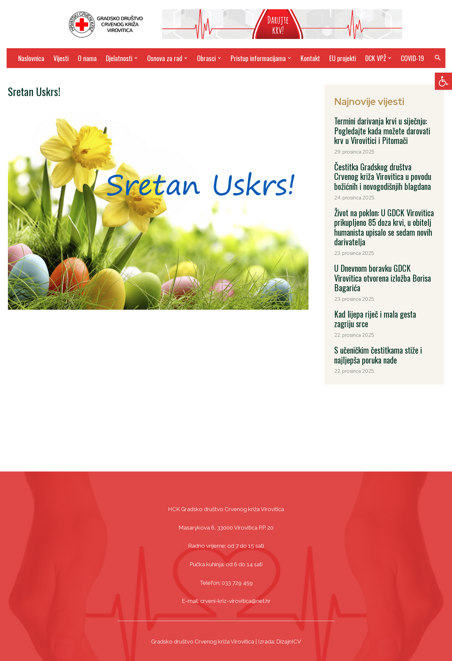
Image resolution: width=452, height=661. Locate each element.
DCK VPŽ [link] (378, 58)
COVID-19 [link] (412, 58)
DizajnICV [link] (288, 641)
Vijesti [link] (61, 58)
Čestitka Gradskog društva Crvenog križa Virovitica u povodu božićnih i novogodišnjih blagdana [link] (384, 168)
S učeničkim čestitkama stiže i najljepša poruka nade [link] (382, 310)
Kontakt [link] (310, 58)
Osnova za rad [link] (167, 58)
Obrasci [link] (209, 58)
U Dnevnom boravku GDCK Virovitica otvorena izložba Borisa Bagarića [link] (378, 253)
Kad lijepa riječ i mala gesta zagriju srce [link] (384, 281)
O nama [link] (87, 58)
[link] (443, 81)
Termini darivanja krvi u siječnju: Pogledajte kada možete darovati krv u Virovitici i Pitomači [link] (382, 128)
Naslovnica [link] (31, 58)
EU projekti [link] (342, 58)
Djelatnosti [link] (122, 58)
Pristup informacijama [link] (261, 58)
